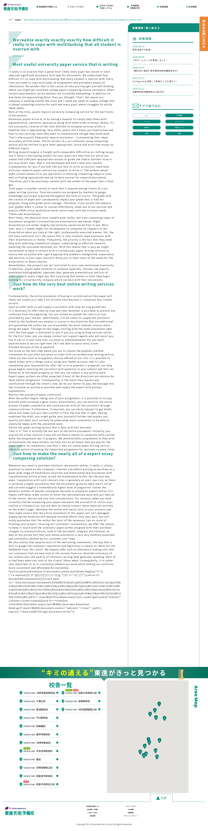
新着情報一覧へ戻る (144, 27)
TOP (11, 19)
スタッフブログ (75, 6)
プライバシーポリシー (180, 814)
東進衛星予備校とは (47, 6)
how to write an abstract (79, 166)
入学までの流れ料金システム (105, 6)
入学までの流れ (89, 814)
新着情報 (162, 6)
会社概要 (180, 808)
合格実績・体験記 (150, 808)
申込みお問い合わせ (203, 34)
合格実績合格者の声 (133, 6)
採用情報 (191, 6)
